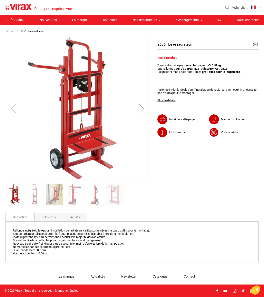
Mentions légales (66, 290)
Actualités (110, 20)
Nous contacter (248, 20)
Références (49, 217)
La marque (80, 20)
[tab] (20, 217)
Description (20, 217)
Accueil (10, 31)
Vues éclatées (229, 132)
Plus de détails (166, 100)
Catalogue (160, 276)
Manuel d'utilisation (233, 119)
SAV (219, 20)
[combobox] (239, 7)
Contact (189, 276)
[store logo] (45, 7)
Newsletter (128, 276)
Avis (75, 217)
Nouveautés (48, 20)
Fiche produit (177, 132)
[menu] (132, 20)
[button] (255, 7)
